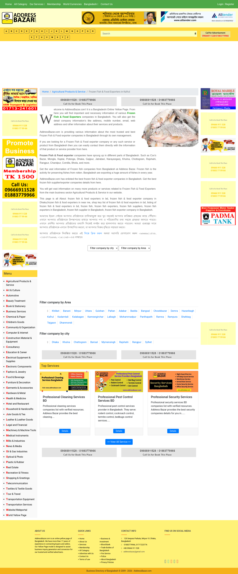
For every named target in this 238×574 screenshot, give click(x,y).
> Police (103, 556)
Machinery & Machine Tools (21, 430)
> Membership (84, 548)
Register (229, 4)
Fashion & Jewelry (16, 371)
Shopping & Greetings (18, 478)
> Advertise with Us (85, 553)
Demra (174, 310)
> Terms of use (84, 559)
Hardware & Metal (15, 393)
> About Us (82, 542)
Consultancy (13, 347)
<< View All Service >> (119, 441)
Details (65, 431)
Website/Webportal (16, 509)
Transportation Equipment (20, 499)
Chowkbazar (160, 310)
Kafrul (50, 316)
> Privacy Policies (107, 562)
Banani (66, 310)
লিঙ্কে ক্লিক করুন (93, 233)
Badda (133, 310)
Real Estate (12, 467)
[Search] (147, 34)
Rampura (172, 316)
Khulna (66, 342)
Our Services (37, 4)
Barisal (94, 342)
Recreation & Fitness (17, 472)
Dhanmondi (66, 322)
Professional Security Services (171, 397)
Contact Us (107, 4)
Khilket (55, 310)
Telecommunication (17, 483)
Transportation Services (19, 504)
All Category (20, 4)
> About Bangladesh (108, 559)
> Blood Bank (105, 545)
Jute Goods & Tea (15, 414)
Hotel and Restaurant (17, 403)
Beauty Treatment (15, 300)
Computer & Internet (17, 332)
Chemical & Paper (15, 316)
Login (220, 4)
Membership (54, 4)
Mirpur (77, 310)
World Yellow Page (16, 515)
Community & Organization (20, 327)
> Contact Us (83, 556)
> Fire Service (105, 553)
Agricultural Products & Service (68, 91)
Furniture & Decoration (18, 382)
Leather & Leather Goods (19, 419)
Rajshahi (124, 342)
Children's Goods (15, 322)
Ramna (160, 316)
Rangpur (136, 342)
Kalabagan (78, 316)
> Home (81, 539)
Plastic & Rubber (15, 462)
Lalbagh (111, 316)
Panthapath (146, 316)
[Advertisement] (119, 64)
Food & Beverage (15, 377)
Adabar (123, 310)
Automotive (12, 295)
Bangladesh (91, 4)
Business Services (16, 311)
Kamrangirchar (95, 316)
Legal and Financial (16, 425)
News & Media (14, 446)
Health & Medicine (16, 398)
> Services (82, 545)
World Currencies (72, 4)
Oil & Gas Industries (16, 451)
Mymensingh (109, 342)
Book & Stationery (15, 306)
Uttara (88, 310)
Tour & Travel (13, 494)
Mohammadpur (128, 316)
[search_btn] (195, 34)
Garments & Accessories (19, 387)
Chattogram (80, 342)
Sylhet (148, 342)
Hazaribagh (188, 310)
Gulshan (99, 310)
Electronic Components (18, 366)
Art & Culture (13, 290)
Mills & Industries (15, 440)
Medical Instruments (17, 435)
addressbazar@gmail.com (134, 552)
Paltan (111, 310)
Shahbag (186, 316)
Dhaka (55, 342)
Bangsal (145, 310)
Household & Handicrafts (19, 409)
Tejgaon (51, 322)
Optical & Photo (14, 456)
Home (8, 4)
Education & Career (16, 352)
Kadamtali (63, 316)
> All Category (83, 550)
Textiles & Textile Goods (19, 488)
